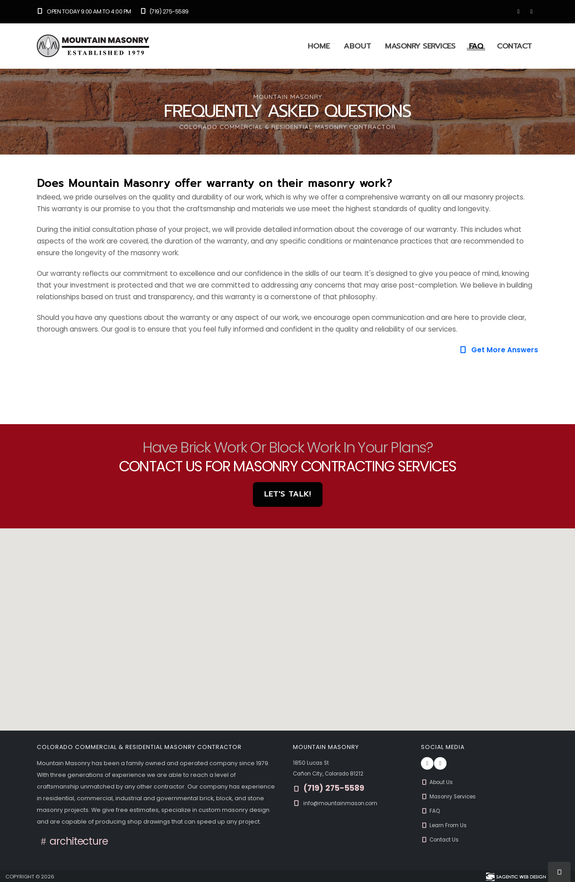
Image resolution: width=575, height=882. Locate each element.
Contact (514, 46)
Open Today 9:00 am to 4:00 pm (84, 11)
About (357, 46)
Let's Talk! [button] (287, 494)
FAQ (476, 46)
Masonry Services (420, 46)
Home (319, 46)
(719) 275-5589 (164, 11)
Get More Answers (498, 350)
